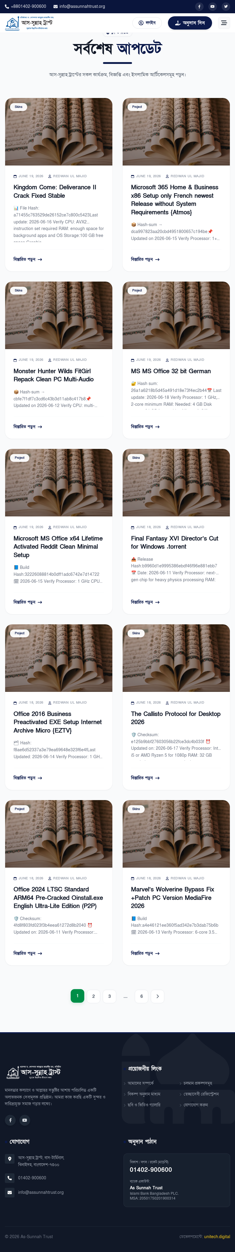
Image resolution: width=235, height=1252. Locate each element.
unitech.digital (217, 1237)
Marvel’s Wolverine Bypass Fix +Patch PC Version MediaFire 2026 (172, 898)
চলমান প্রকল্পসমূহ (195, 1083)
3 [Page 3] (109, 996)
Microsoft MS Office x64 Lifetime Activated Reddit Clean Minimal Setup (58, 547)
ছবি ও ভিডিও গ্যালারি (142, 1105)
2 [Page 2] (93, 996)
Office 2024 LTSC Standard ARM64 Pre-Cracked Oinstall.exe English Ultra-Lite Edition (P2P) (58, 898)
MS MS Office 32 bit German (171, 371)
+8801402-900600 (25, 6)
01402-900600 (32, 1178)
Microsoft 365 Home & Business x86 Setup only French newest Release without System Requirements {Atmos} (174, 200)
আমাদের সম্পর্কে (139, 1083)
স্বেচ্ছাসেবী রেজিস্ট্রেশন (199, 1094)
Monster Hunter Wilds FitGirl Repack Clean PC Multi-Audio (54, 375)
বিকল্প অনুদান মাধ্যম (142, 1094)
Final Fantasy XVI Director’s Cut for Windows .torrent (174, 543)
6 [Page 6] (141, 996)
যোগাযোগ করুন (193, 1105)
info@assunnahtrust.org (79, 6)
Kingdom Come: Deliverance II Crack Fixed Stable (55, 192)
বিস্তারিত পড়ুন (28, 259)
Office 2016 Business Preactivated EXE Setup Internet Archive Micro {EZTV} (58, 722)
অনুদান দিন (190, 23)
